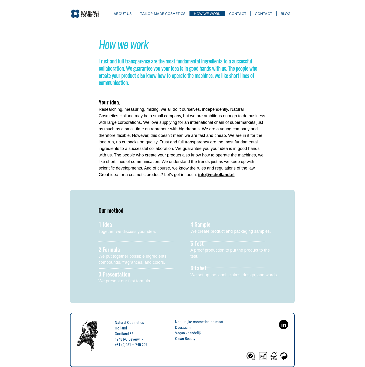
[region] (182, 246)
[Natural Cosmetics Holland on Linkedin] (283, 324)
